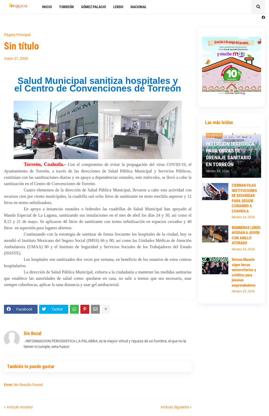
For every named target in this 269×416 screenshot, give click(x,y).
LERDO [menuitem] (118, 7)
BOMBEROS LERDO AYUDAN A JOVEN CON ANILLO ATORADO (246, 235)
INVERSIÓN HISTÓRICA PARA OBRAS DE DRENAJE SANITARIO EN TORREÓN (230, 154)
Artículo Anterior (20, 407)
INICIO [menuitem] (47, 7)
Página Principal (17, 35)
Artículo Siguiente (175, 407)
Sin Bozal (33, 333)
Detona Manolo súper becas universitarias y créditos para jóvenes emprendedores (244, 272)
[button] (258, 7)
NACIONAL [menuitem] (139, 7)
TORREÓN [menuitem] (66, 7)
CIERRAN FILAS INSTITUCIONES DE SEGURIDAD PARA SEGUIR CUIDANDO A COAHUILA (244, 198)
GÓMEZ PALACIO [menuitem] (93, 7)
